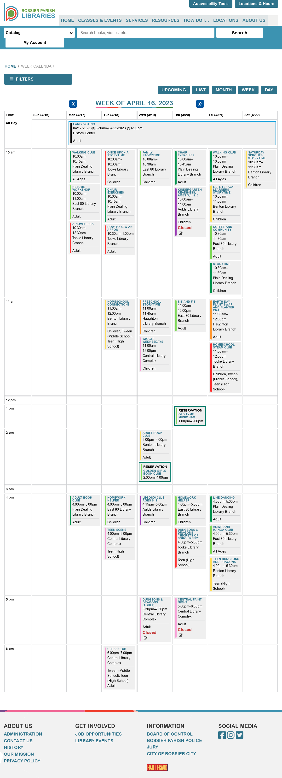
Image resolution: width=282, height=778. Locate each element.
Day (269, 80)
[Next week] (200, 94)
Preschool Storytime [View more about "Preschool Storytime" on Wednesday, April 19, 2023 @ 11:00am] (152, 293)
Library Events (94, 731)
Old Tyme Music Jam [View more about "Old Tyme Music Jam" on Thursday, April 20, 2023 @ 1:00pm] (186, 406)
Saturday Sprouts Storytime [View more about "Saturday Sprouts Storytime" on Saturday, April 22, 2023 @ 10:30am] (257, 145)
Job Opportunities (98, 724)
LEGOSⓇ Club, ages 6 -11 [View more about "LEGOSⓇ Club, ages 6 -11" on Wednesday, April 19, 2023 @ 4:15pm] (154, 489)
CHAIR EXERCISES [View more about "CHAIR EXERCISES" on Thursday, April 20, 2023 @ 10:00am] (186, 144)
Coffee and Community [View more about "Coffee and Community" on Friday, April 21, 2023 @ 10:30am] (222, 219)
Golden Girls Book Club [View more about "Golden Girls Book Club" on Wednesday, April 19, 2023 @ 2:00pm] (154, 463)
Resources (164, 20)
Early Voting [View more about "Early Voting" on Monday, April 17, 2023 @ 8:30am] (84, 114)
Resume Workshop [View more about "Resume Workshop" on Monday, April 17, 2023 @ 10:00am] (81, 179)
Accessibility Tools (211, 3)
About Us (252, 20)
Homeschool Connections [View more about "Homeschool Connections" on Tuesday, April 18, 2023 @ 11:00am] (118, 293)
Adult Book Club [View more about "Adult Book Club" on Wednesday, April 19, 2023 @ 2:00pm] (152, 425)
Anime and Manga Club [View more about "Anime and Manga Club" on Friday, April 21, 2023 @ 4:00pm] (223, 519)
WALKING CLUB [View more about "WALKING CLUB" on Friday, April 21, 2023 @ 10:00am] (224, 142)
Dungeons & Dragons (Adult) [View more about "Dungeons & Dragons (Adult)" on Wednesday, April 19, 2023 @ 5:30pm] (153, 593)
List (201, 80)
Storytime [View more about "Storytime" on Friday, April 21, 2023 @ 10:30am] (221, 254)
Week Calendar (37, 56)
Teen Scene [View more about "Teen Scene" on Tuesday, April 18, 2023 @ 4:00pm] (116, 520)
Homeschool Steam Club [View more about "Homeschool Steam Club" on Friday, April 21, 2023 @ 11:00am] (224, 336)
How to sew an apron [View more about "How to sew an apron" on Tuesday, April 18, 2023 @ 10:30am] (119, 219)
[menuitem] (67, 20)
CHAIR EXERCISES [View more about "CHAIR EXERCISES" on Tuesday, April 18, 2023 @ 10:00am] (115, 181)
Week (248, 80)
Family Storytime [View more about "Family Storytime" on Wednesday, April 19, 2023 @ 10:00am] (151, 144)
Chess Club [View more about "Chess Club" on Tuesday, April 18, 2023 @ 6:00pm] (116, 639)
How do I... (195, 20)
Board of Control (170, 724)
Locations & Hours (256, 3)
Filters (20, 71)
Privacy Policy (22, 751)
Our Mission (19, 744)
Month (224, 80)
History (13, 738)
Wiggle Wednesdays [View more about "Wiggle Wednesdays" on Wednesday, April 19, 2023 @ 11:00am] (153, 331)
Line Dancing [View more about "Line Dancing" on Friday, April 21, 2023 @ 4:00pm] (224, 488)
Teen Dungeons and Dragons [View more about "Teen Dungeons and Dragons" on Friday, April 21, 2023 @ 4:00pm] (226, 551)
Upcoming (173, 80)
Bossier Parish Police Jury (174, 734)
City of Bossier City (171, 744)
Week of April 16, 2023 (134, 94)
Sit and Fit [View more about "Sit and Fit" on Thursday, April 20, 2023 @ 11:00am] (187, 292)
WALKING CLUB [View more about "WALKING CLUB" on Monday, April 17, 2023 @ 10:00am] (83, 142)
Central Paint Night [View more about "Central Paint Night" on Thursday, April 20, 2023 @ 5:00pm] (190, 591)
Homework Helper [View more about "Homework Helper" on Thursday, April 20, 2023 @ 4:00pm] (187, 489)
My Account (258, 32)
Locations (224, 20)
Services (136, 20)
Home (67, 20)
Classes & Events (99, 20)
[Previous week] (73, 94)
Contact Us (18, 731)
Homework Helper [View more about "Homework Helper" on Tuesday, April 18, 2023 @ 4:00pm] (116, 489)
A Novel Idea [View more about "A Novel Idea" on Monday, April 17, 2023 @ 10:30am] (83, 214)
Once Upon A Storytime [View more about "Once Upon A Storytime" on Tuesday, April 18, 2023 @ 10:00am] (118, 144)
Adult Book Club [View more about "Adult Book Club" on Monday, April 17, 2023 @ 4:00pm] (82, 489)
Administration (23, 724)
